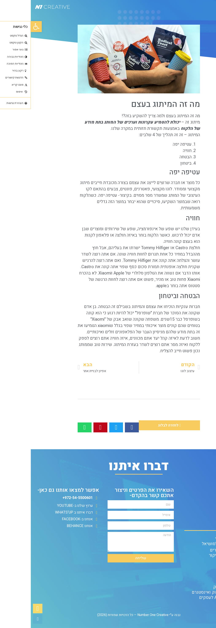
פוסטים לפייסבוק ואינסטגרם (186, 592)
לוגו (138, 189)
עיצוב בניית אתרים (195, 550)
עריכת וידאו (201, 576)
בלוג (208, 502)
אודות (206, 518)
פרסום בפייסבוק (197, 587)
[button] (5, 26)
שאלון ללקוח (200, 513)
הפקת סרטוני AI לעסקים (190, 597)
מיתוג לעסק (201, 561)
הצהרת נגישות (199, 523)
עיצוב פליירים (200, 571)
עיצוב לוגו (203, 566)
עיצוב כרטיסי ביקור (195, 555)
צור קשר (204, 507)
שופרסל (112, 313)
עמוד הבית (202, 497)
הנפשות (205, 582)
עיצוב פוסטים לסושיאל (191, 544)
